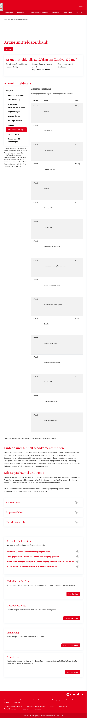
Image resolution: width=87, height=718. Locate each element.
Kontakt (6, 702)
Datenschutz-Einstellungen (13, 706)
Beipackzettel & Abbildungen (14, 140)
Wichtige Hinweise (15, 120)
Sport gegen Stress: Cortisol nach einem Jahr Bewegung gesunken (33, 556)
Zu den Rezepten (71, 618)
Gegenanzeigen (14, 111)
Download (69, 700)
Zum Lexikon (73, 594)
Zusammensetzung (15, 130)
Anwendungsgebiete (16, 95)
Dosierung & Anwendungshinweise (16, 105)
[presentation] (81, 12)
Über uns (26, 709)
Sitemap (17, 702)
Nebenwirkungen (14, 116)
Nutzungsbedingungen (53, 700)
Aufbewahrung (13, 100)
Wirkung (11, 125)
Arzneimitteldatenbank (39, 12)
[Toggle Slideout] (80, 5)
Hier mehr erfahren (70, 645)
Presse (52, 706)
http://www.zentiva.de (41, 69)
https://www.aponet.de (74, 694)
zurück (8, 49)
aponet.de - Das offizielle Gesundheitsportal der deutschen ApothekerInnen (19, 6)
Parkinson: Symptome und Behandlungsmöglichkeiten (28, 551)
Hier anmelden (72, 672)
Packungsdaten (14, 134)
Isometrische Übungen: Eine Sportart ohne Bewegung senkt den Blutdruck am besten (40, 561)
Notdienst (9, 12)
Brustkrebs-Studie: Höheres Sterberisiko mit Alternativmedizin (32, 566)
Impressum (24, 700)
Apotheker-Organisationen (36, 706)
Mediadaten (63, 706)
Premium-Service (10, 700)
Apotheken (21, 12)
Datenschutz (37, 700)
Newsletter (67, 12)
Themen (55, 12)
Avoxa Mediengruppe (11, 709)
